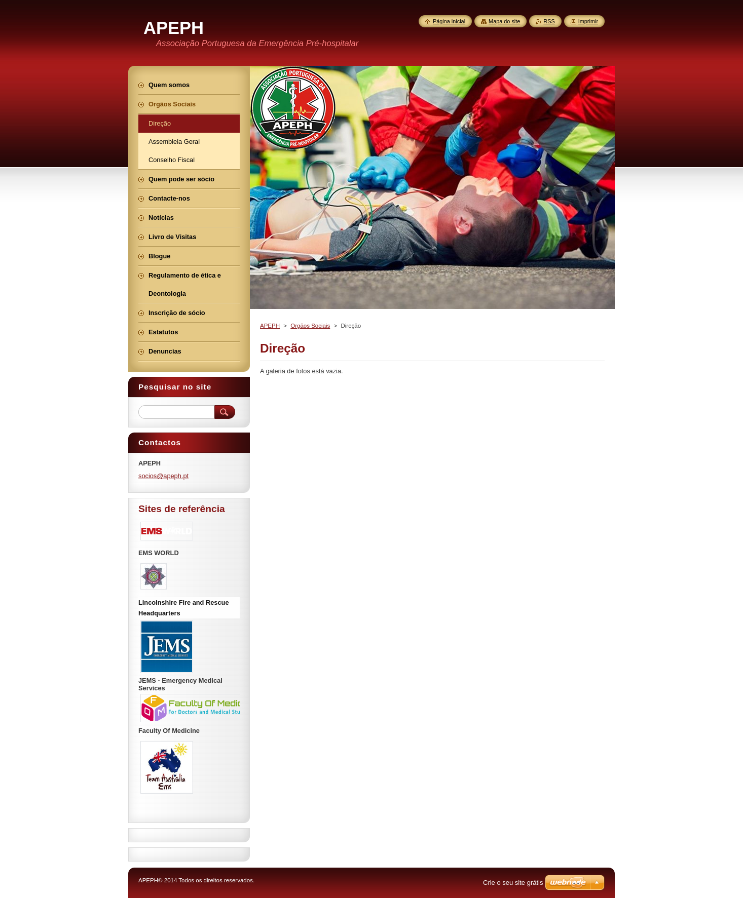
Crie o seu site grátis (513, 882)
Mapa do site (504, 21)
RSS (548, 21)
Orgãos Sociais (310, 326)
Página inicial (449, 21)
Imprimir (588, 21)
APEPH (270, 326)
